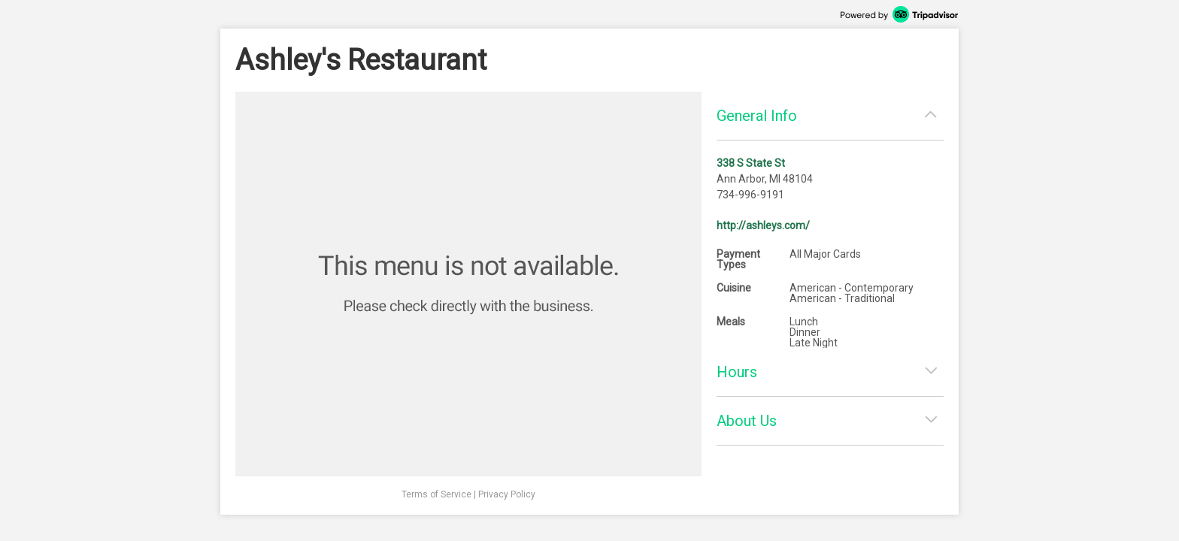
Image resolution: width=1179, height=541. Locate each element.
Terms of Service (436, 494)
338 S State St (751, 163)
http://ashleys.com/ (763, 225)
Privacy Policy (506, 494)
